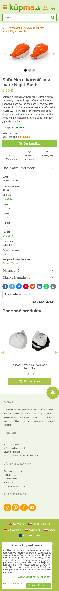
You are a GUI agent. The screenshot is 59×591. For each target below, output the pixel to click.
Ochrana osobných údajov (14, 486)
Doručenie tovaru (11, 479)
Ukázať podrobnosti (12, 583)
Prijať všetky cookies (38, 585)
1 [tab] (25, 70)
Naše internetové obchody (14, 448)
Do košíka (29, 144)
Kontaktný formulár (12, 444)
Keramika (8, 199)
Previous (4, 53)
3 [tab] (33, 70)
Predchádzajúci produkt (18, 294)
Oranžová (8, 235)
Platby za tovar (10, 475)
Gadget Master (10, 263)
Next (54, 53)
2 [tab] (29, 70)
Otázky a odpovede (12, 452)
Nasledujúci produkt (43, 301)
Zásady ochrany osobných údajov (34, 577)
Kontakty (7, 440)
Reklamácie (9, 482)
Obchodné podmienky (13, 471)
